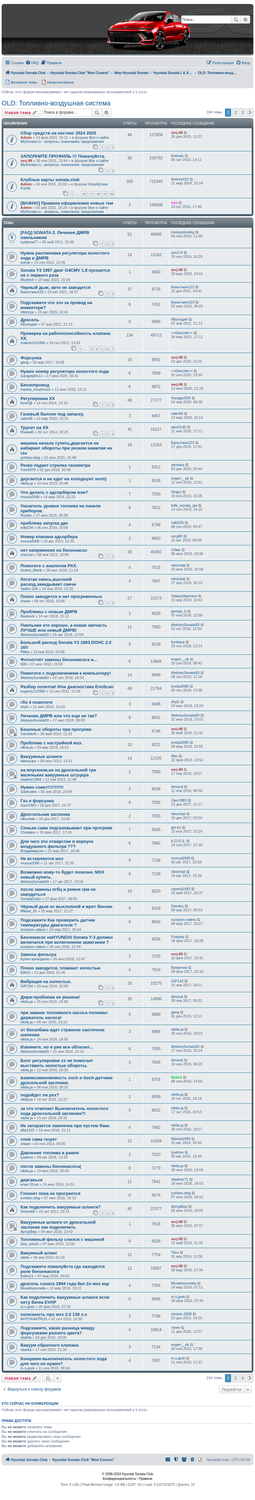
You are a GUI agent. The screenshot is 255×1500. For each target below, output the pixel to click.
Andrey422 (180, 179)
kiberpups (28, 761)
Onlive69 (27, 1211)
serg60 (176, 536)
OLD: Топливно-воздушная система (56, 103)
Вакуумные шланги (41, 756)
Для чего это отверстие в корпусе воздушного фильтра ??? (56, 844)
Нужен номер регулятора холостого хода (64, 371)
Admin (26, 137)
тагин (175, 1327)
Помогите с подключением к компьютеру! (65, 673)
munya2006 (30, 497)
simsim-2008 (181, 1314)
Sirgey (176, 492)
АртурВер (179, 1206)
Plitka (24, 652)
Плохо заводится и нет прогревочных (61, 596)
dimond (177, 787)
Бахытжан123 (32, 292)
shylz (24, 707)
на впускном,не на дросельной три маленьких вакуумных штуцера (58, 772)
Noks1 (176, 1077)
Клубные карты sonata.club (49, 179)
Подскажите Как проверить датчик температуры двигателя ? (57, 923)
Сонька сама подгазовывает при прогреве (66, 827)
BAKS (25, 972)
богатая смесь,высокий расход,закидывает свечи (48, 582)
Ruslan (26, 515)
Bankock (27, 616)
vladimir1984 (30, 779)
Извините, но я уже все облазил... (56, 1047)
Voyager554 (181, 398)
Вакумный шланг (38, 1252)
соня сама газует (38, 1139)
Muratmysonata (33, 1288)
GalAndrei (28, 792)
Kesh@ (26, 403)
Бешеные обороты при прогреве (55, 729)
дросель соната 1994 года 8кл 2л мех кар (64, 1283)
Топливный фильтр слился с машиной (62, 1239)
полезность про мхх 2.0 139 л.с (53, 1314)
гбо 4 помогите (36, 702)
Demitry (177, 906)
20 (111, 194)
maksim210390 (32, 343)
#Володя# (28, 324)
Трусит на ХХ (34, 427)
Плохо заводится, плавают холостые (60, 968)
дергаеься (31, 1179)
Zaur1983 (28, 805)
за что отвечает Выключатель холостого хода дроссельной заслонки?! (64, 1111)
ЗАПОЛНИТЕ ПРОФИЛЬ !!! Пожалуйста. (62, 156)
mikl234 (26, 528)
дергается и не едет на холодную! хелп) (63, 478)
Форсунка (31, 357)
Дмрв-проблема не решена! (50, 997)
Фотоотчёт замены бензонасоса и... (58, 659)
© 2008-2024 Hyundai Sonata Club (127, 1474)
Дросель (29, 319)
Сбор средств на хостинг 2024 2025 (58, 133)
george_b (179, 611)
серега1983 (180, 889)
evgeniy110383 (32, 691)
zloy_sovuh (29, 1244)
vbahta (25, 1337)
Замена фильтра (38, 954)
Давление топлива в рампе (49, 1152)
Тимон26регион (184, 596)
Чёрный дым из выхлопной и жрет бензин (66, 906)
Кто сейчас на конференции (30, 1403)
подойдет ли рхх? (39, 1094)
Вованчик (179, 967)
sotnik (25, 262)
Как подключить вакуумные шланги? (60, 1206)
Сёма (175, 550)
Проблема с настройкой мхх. (51, 742)
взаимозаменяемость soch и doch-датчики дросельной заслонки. (66, 1080)
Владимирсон (32, 851)
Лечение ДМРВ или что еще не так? (58, 715)
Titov (175, 1252)
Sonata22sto (30, 899)
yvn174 (177, 253)
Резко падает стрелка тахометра (55, 465)
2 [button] (235, 112)
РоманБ (27, 432)
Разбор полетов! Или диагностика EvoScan (67, 686)
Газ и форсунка (37, 800)
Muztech (27, 280)
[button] (250, 112)
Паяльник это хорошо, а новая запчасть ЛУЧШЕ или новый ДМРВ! (63, 628)
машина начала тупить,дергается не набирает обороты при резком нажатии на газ (66, 448)
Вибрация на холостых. (46, 981)
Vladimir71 (179, 1179)
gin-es (176, 827)
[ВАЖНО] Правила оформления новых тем (66, 203)
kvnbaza (178, 642)
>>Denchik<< (182, 333)
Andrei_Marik (31, 570)
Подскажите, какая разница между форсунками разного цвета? (57, 1330)
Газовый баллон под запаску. (52, 414)
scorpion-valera (32, 929)
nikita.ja (26, 483)
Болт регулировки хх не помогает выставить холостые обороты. (56, 1063)
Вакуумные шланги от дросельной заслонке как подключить (57, 1225)
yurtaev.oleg (30, 457)
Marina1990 (180, 1139)
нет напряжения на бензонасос (54, 550)
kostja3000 (180, 686)
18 (97, 194)
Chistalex (27, 832)
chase (25, 601)
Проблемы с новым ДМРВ (48, 611)
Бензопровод (34, 384)
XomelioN (28, 734)
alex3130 (178, 427)
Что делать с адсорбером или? (54, 492)
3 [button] (242, 112)
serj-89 (177, 133)
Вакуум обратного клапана (49, 1345)
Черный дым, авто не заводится (55, 287)
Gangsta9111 (31, 376)
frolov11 (26, 1276)
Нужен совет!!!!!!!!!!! (41, 787)
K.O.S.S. (178, 841)
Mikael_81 (28, 911)
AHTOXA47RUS (33, 1319)
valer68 (26, 418)
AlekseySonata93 (34, 635)
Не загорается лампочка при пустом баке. (65, 1125)
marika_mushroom (35, 389)
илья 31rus (29, 1184)
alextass (177, 465)
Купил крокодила (34, 959)
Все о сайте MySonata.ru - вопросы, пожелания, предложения (64, 139)
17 (90, 194)
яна (174, 203)
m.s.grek (27, 1307)
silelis (24, 1257)
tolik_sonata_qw (184, 505)
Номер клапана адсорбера (49, 536)
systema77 (29, 242)
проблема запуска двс (44, 523)
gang (24, 362)
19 (104, 194)
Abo (174, 756)
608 (23, 664)
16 (84, 194)
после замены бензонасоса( (50, 1166)
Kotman (177, 156)
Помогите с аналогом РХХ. (48, 565)
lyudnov (26, 1157)
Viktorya (27, 312)
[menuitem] (32, 63)
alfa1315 (27, 1130)
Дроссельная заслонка (45, 814)
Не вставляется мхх (41, 858)
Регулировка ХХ (37, 398)
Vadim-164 (29, 589)
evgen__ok (180, 478)
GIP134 (26, 986)
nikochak (178, 565)
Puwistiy (177, 937)
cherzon (26, 555)
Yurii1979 (28, 470)
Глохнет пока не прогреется (50, 1193)
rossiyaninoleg (182, 232)
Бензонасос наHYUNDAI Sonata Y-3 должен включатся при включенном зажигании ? (66, 940)
